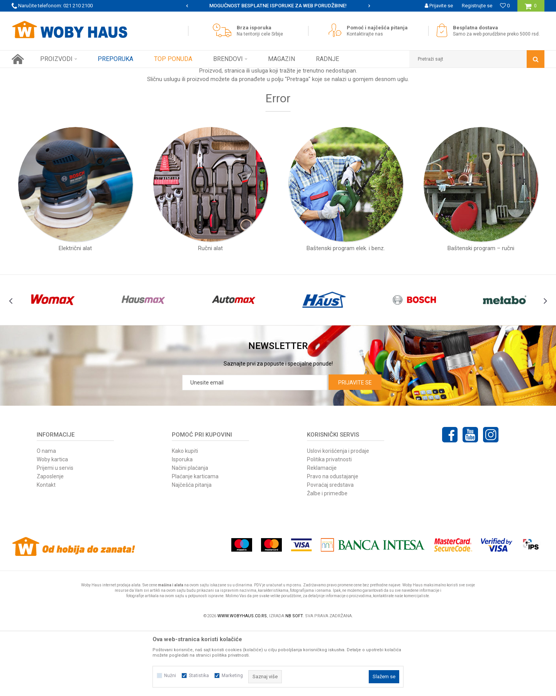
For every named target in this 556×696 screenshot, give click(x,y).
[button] (476, 59)
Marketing (232, 675)
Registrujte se (477, 5)
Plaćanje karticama (195, 544)
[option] (194, 6)
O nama (46, 519)
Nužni (170, 675)
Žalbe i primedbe (327, 561)
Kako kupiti (185, 519)
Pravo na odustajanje (332, 544)
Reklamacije (322, 536)
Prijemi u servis (55, 536)
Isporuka (182, 527)
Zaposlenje (50, 544)
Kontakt (46, 553)
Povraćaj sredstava (330, 553)
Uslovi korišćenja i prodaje (338, 519)
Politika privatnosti (329, 527)
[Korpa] (531, 9)
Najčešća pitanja (192, 553)
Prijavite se (355, 450)
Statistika (199, 675)
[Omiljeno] (505, 5)
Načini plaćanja (190, 536)
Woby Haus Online (31, 73)
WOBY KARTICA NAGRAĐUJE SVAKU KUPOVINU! (194, 5)
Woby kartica (52, 527)
